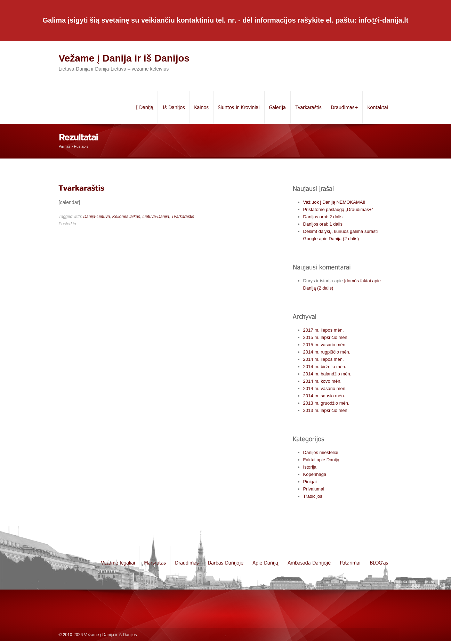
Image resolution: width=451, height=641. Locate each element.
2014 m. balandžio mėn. (327, 373)
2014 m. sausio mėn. (324, 395)
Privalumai (313, 489)
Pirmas (65, 146)
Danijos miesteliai (320, 452)
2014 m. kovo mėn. (322, 381)
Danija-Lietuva (96, 216)
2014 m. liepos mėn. (323, 359)
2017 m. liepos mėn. (323, 330)
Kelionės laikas (126, 216)
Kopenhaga (315, 474)
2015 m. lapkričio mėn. (326, 337)
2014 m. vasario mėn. (325, 388)
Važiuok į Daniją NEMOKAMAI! (334, 202)
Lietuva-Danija (156, 216)
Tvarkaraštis (182, 216)
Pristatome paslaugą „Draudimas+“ (338, 209)
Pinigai (310, 481)
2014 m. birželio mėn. (324, 366)
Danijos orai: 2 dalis (323, 216)
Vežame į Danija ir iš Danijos (124, 58)
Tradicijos (312, 496)
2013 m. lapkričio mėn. (326, 410)
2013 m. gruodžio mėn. (326, 403)
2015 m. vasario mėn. (325, 344)
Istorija (309, 467)
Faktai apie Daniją (321, 459)
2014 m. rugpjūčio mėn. (327, 352)
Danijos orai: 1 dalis (323, 224)
